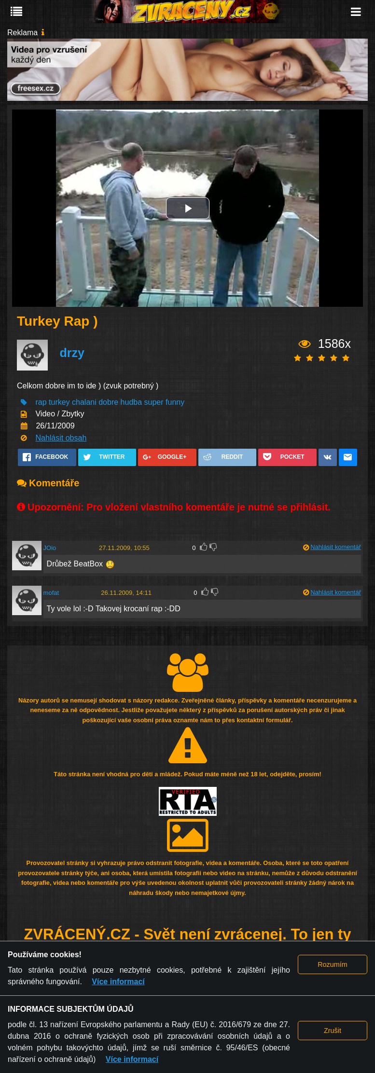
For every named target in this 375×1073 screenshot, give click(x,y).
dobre (108, 402)
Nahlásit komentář (335, 546)
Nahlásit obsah (60, 438)
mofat (51, 592)
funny (175, 402)
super (154, 402)
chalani (84, 402)
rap (40, 402)
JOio (49, 547)
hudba (131, 402)
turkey (59, 402)
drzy (71, 352)
